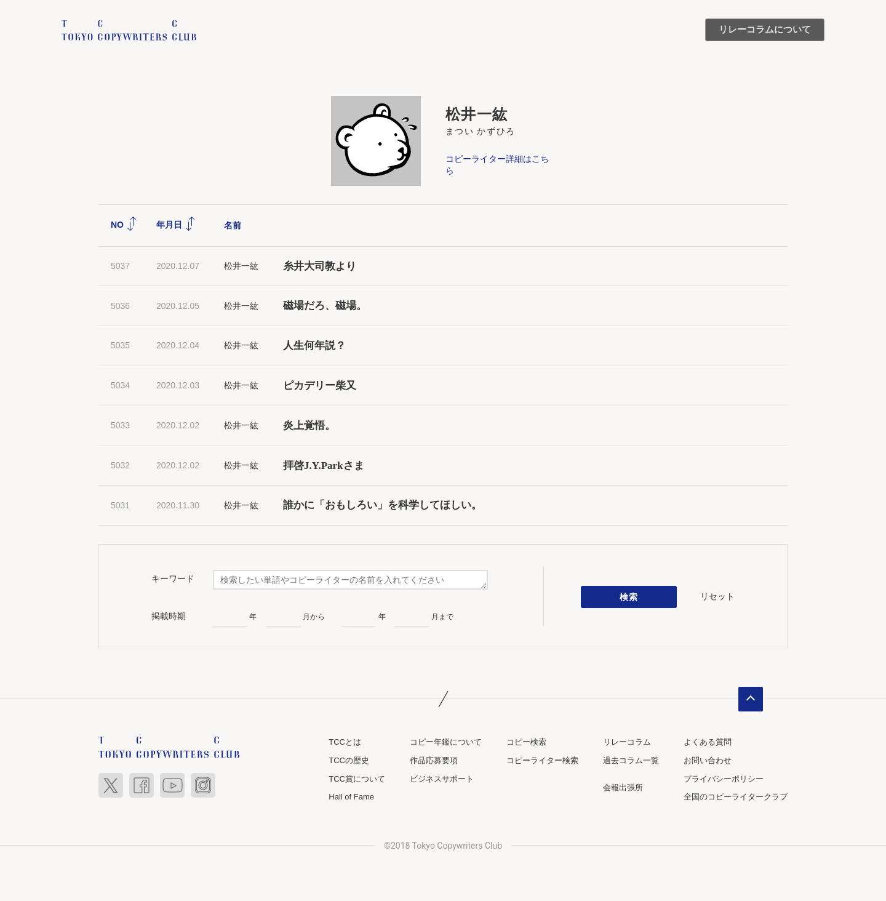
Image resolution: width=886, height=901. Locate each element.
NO (124, 225)
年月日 (176, 225)
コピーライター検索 (542, 760)
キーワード (172, 578)
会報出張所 (623, 787)
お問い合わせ (708, 760)
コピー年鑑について (446, 742)
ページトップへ (750, 699)
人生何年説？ (314, 345)
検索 (629, 597)
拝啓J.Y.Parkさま (323, 465)
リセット (717, 596)
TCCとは (345, 742)
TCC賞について (357, 778)
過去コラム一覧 (631, 760)
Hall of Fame (351, 796)
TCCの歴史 (349, 760)
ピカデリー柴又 (319, 385)
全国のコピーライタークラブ (736, 796)
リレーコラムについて (765, 29)
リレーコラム (627, 742)
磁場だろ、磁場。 (325, 306)
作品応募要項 (434, 760)
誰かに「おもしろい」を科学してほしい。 (382, 505)
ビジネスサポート (442, 778)
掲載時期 (168, 616)
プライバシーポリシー (724, 778)
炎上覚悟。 (309, 425)
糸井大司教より (319, 266)
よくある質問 (708, 742)
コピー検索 (526, 742)
